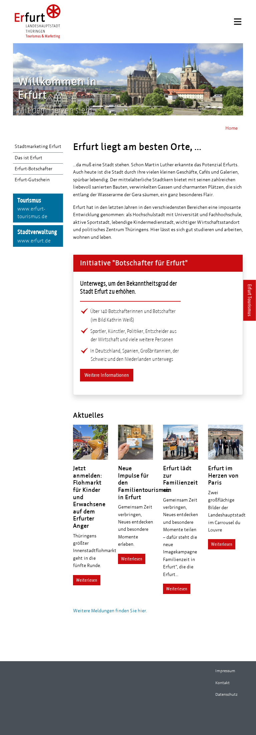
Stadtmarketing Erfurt (38, 146)
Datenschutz (226, 694)
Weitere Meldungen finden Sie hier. (110, 611)
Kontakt (222, 682)
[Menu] (237, 21)
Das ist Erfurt (28, 158)
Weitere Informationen (106, 375)
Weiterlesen (86, 580)
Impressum (225, 670)
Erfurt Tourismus (250, 300)
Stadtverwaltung (38, 236)
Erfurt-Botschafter (33, 169)
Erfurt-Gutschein (32, 180)
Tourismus (38, 208)
